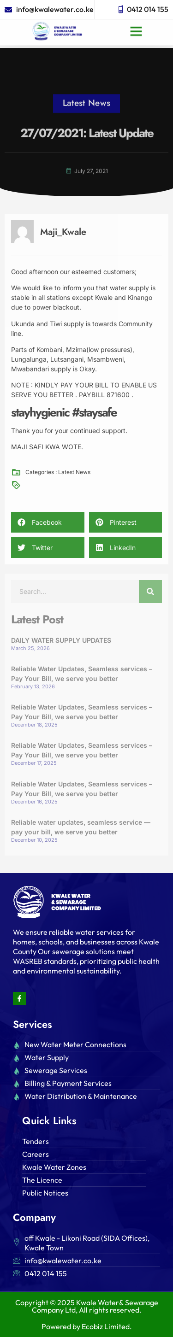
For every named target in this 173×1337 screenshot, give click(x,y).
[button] (136, 24)
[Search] (150, 591)
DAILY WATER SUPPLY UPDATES (61, 640)
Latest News (86, 94)
